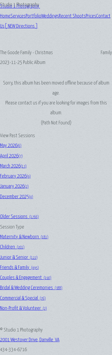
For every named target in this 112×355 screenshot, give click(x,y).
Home (5, 16)
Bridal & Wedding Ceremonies (31, 287)
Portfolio (33, 16)
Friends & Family (19, 267)
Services (18, 16)
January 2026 (14, 186)
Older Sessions (19, 216)
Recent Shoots (72, 16)
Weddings (50, 16)
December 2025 (16, 196)
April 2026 (11, 156)
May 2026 (11, 145)
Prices (91, 16)
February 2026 (15, 176)
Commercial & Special (23, 298)
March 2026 (13, 166)
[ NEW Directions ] (21, 26)
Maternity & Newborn (24, 237)
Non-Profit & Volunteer (23, 308)
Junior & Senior (19, 257)
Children (12, 247)
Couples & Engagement (25, 277)
